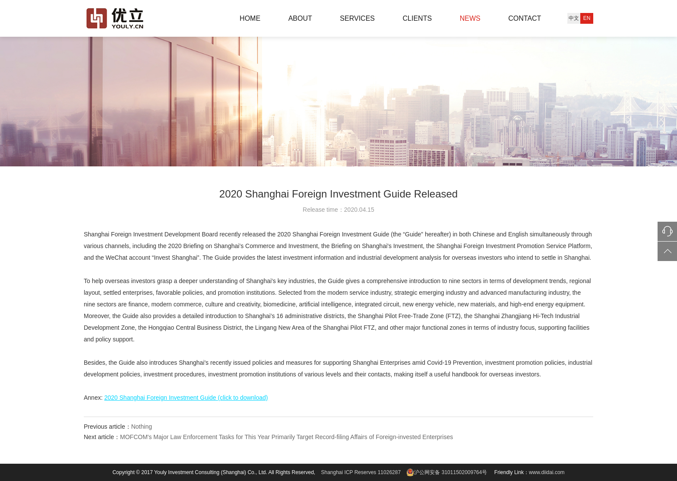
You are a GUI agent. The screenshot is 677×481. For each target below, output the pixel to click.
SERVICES (357, 18)
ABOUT (300, 18)
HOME (250, 18)
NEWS (470, 18)
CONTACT (524, 18)
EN (587, 18)
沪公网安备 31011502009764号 (446, 472)
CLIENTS (417, 18)
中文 (574, 18)
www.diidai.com (547, 472)
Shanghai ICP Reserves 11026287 (361, 472)
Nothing (141, 426)
